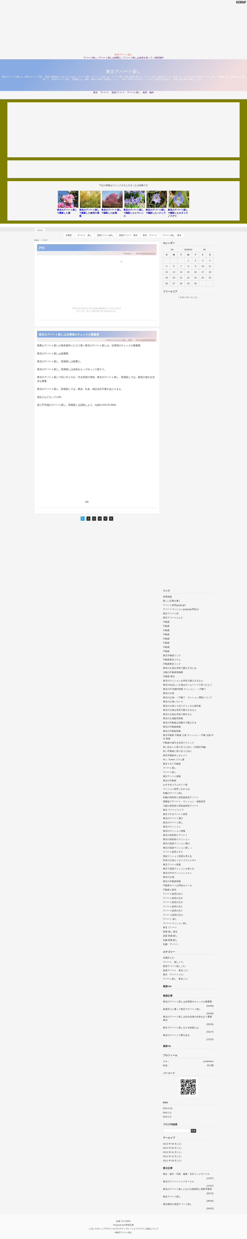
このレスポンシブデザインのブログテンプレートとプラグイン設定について (123, 1229)
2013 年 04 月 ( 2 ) (172, 1144)
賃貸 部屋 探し (170, 936)
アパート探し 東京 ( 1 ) (175, 979)
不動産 (166, 622)
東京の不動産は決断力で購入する (179, 722)
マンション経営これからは (176, 789)
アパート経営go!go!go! (174, 605)
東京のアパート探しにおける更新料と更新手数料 (187, 1189)
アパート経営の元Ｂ (173, 898)
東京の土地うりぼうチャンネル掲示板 (182, 706)
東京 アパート (150, 235)
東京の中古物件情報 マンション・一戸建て (184, 689)
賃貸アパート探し (105, 235)
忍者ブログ (121, 1221)
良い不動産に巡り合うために (177, 751)
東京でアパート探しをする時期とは (181, 1027)
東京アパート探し (123, 71)
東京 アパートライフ (173, 810)
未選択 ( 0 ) (168, 957)
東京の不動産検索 (172, 726)
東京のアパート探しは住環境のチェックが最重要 (69, 334)
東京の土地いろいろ (173, 701)
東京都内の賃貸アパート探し (177, 1204)
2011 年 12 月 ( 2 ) (172, 1156)
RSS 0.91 (168, 1108)
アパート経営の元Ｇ (173, 915)
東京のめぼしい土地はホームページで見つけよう (187, 684)
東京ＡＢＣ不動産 (172, 763)
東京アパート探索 (172, 776)
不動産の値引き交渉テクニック (178, 742)
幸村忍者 (130, 1225)
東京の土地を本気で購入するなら (179, 710)
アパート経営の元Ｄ (173, 902)
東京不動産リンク (172, 655)
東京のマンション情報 (174, 831)
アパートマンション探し (175, 923)
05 (204, 249)
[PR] (41, 247)
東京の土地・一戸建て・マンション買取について (187, 697)
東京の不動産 (169, 780)
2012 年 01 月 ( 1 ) (172, 1152)
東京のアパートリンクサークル (178, 1181)
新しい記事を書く (172, 601)
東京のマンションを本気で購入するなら (183, 680)
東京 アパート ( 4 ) (173, 974)
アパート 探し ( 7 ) (173, 962)
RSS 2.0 (167, 1116)
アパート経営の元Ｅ (173, 906)
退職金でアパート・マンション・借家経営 (184, 801)
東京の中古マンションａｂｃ (177, 873)
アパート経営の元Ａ (173, 894)
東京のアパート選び (173, 818)
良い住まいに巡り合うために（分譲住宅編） (185, 747)
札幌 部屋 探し (170, 940)
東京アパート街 (171, 613)
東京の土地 (168, 693)
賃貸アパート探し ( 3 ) (174, 966)
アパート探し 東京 (172, 235)
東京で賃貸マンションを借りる (178, 868)
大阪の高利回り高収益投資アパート (181, 805)
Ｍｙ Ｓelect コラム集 (174, 759)
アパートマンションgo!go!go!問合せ (181, 609)
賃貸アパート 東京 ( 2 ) (175, 970)
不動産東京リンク (172, 664)
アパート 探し (84, 235)
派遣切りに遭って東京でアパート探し (182, 1009)
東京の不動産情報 (172, 731)
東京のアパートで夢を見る (176, 1035)
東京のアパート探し (173, 822)
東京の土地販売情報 (173, 718)
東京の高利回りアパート (175, 835)
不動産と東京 (169, 889)
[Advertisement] (123, 27)
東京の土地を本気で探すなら (177, 714)
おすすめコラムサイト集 (175, 784)
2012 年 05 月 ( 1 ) (172, 1148)
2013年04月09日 (148, 340)
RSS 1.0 (167, 1112)
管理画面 (167, 596)
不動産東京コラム (172, 659)
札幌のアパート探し (173, 793)
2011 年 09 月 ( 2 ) (172, 1160)
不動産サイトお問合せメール (177, 885)
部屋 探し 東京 (170, 931)
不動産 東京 (169, 676)
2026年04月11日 (148, 253)
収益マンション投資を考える (177, 856)
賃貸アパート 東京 (128, 235)
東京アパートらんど (173, 617)
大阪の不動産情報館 (173, 672)
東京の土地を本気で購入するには (179, 668)
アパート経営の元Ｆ (173, 910)
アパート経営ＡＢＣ (173, 852)
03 (172, 249)
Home (40, 230)
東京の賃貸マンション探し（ (177, 847)
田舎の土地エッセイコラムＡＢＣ (179, 860)
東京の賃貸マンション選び (176, 843)
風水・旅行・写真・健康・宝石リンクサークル (186, 1174)
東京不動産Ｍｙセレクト (175, 755)
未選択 (69, 235)
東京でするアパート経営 (175, 814)
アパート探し (169, 768)
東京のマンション (172, 826)
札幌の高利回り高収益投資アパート (181, 797)
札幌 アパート (171, 944)
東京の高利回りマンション (176, 839)
